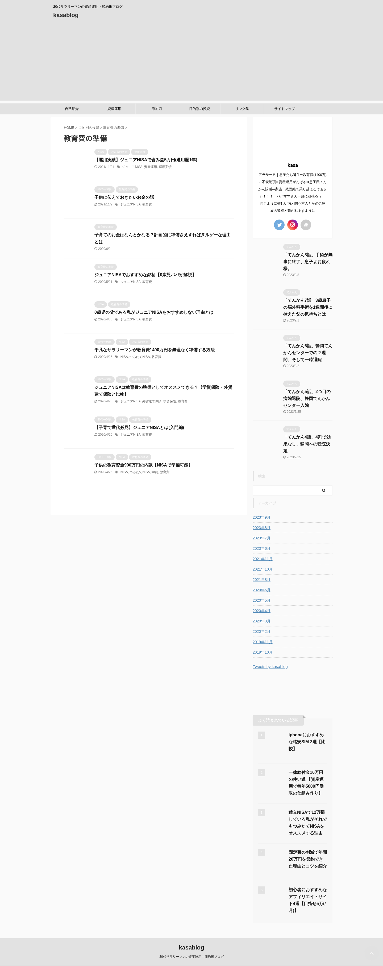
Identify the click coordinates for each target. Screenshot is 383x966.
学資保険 (169, 401)
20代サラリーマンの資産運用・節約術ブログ (191, 957)
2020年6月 (261, 590)
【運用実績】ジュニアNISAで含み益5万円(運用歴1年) (145, 160)
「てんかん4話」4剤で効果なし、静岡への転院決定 (307, 444)
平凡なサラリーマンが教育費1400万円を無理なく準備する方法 (154, 350)
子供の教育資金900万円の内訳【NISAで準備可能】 (143, 465)
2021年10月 (263, 569)
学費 (155, 472)
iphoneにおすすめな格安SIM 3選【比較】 (307, 742)
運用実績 (165, 167)
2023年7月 (261, 538)
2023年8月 (261, 528)
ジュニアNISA (132, 167)
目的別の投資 (199, 109)
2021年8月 (261, 579)
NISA (124, 357)
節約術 (157, 109)
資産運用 (114, 109)
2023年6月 (261, 548)
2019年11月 (263, 642)
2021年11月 (263, 559)
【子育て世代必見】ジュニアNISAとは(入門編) (139, 427)
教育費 (147, 204)
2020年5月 (261, 600)
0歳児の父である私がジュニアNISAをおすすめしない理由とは (153, 312)
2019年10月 (263, 652)
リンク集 (242, 109)
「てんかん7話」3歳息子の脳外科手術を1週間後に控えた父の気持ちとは (307, 307)
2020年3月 (261, 621)
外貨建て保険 (151, 401)
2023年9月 (261, 517)
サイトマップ (284, 109)
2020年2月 (261, 631)
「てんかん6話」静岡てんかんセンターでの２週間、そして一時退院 (307, 353)
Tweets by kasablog (270, 666)
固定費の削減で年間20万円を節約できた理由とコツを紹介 (308, 859)
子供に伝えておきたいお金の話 (124, 197)
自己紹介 (72, 109)
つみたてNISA (140, 357)
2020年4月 (261, 611)
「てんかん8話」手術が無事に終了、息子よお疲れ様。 (307, 262)
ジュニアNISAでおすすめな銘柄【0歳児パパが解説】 (145, 275)
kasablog (65, 15)
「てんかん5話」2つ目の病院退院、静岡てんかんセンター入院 (307, 398)
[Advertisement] (191, 63)
